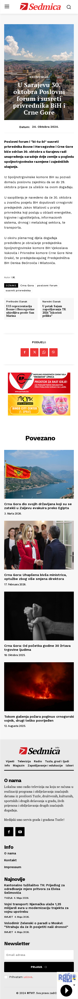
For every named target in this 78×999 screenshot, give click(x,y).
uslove (28, 977)
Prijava (39, 967)
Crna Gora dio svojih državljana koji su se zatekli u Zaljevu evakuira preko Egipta (38, 506)
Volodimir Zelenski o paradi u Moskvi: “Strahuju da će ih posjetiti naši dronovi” (36, 925)
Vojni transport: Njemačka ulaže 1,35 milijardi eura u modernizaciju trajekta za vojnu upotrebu (36, 908)
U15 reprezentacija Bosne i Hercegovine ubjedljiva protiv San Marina (20, 311)
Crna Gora (27, 285)
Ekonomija (39, 76)
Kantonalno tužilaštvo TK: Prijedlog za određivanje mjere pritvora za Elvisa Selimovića (34, 889)
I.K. (13, 277)
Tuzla (8, 897)
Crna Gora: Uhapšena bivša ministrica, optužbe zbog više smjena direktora (35, 577)
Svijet (8, 916)
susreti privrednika (18, 290)
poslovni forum (47, 285)
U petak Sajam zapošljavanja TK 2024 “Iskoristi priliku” (54, 311)
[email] (39, 955)
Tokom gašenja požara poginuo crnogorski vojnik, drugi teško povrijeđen (39, 718)
